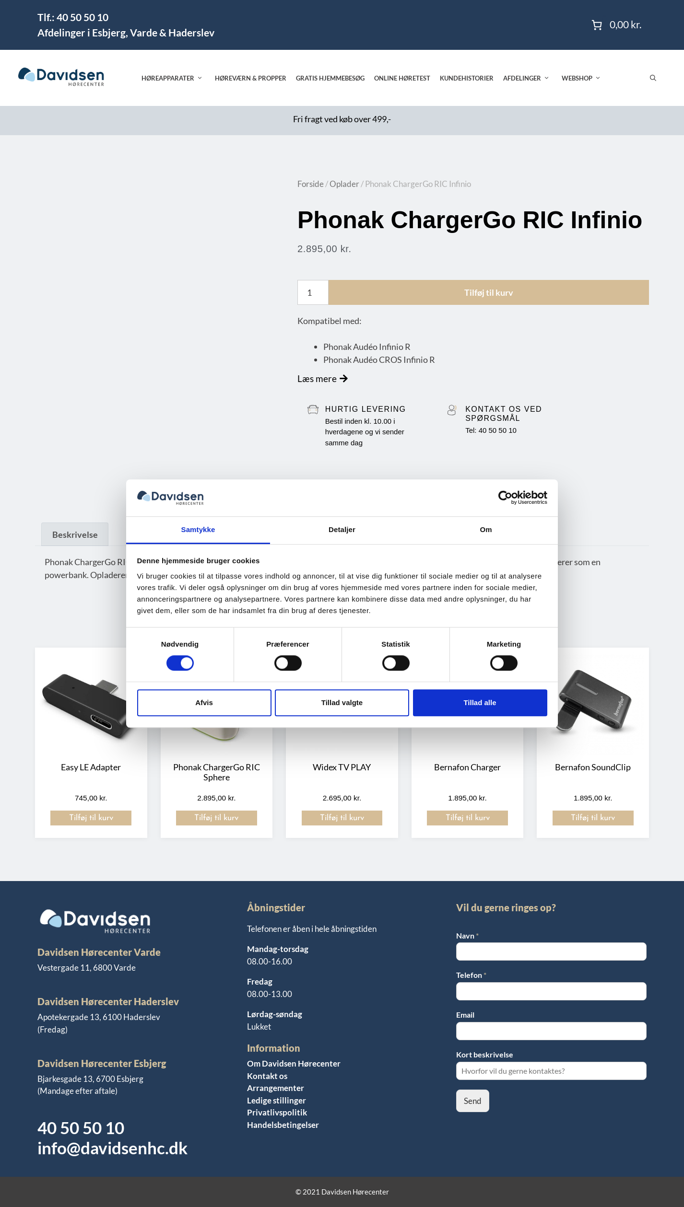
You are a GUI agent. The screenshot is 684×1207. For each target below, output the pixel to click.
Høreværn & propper (250, 78)
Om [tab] (486, 529)
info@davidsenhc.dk (112, 1147)
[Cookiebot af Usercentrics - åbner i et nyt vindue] (505, 498)
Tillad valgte (342, 702)
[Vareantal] (313, 292)
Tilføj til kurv (488, 292)
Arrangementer (275, 1088)
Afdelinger (530, 78)
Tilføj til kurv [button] (91, 818)
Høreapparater (176, 78)
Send (473, 1101)
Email (465, 1014)
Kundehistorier (467, 78)
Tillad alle (479, 702)
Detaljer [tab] (342, 529)
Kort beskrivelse (484, 1054)
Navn (467, 935)
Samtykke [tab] (198, 529)
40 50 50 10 (80, 1127)
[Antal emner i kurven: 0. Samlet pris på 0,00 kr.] (615, 25)
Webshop (585, 78)
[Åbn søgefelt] (653, 78)
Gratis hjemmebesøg (330, 78)
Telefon (471, 974)
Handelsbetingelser (283, 1125)
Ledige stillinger (276, 1100)
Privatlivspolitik (277, 1112)
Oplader (344, 184)
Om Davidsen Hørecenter (294, 1063)
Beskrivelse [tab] (75, 534)
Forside (310, 184)
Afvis (204, 702)
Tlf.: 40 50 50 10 (72, 17)
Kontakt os (267, 1076)
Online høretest (402, 78)
